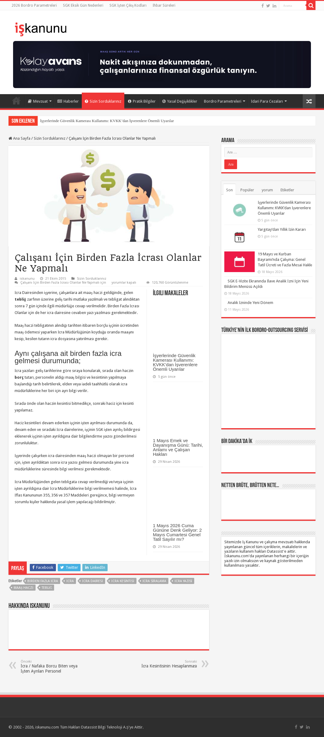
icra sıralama (155, 581)
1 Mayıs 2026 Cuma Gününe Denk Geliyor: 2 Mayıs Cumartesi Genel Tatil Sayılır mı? (177, 532)
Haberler (68, 101)
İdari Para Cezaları (267, 101)
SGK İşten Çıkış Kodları (127, 5)
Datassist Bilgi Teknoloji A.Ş (105, 727)
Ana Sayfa (16, 100)
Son (229, 190)
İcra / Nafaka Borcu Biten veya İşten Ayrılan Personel (52, 667)
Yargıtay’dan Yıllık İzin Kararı (282, 229)
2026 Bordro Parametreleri (34, 5)
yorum (267, 190)
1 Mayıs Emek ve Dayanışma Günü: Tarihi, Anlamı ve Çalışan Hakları (178, 447)
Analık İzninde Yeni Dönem (250, 302)
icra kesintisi (122, 581)
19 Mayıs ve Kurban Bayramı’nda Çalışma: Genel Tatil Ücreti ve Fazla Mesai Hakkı (285, 259)
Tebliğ (47, 588)
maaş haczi (23, 588)
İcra (70, 581)
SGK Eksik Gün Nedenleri (83, 5)
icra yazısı (183, 581)
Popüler (247, 190)
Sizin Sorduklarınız (103, 101)
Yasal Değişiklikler (179, 101)
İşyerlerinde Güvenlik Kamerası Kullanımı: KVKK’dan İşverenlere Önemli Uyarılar (107, 120)
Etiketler (287, 190)
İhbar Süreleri (164, 5)
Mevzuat (38, 101)
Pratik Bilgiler (142, 101)
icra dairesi (92, 581)
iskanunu (27, 279)
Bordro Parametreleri (222, 101)
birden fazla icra (42, 581)
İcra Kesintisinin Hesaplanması (166, 664)
